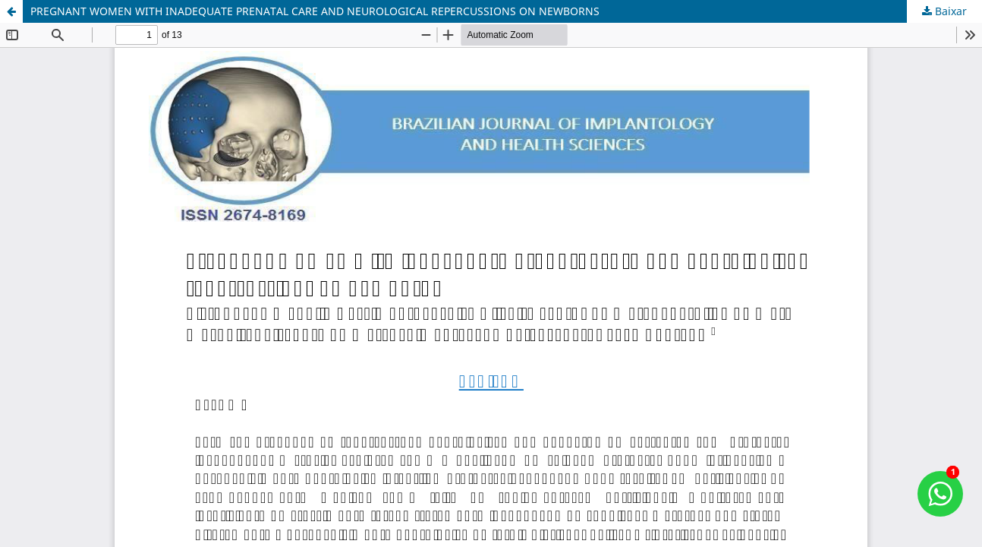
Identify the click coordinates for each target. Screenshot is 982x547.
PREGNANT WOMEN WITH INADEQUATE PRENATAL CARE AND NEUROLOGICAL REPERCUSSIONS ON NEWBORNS (315, 11)
